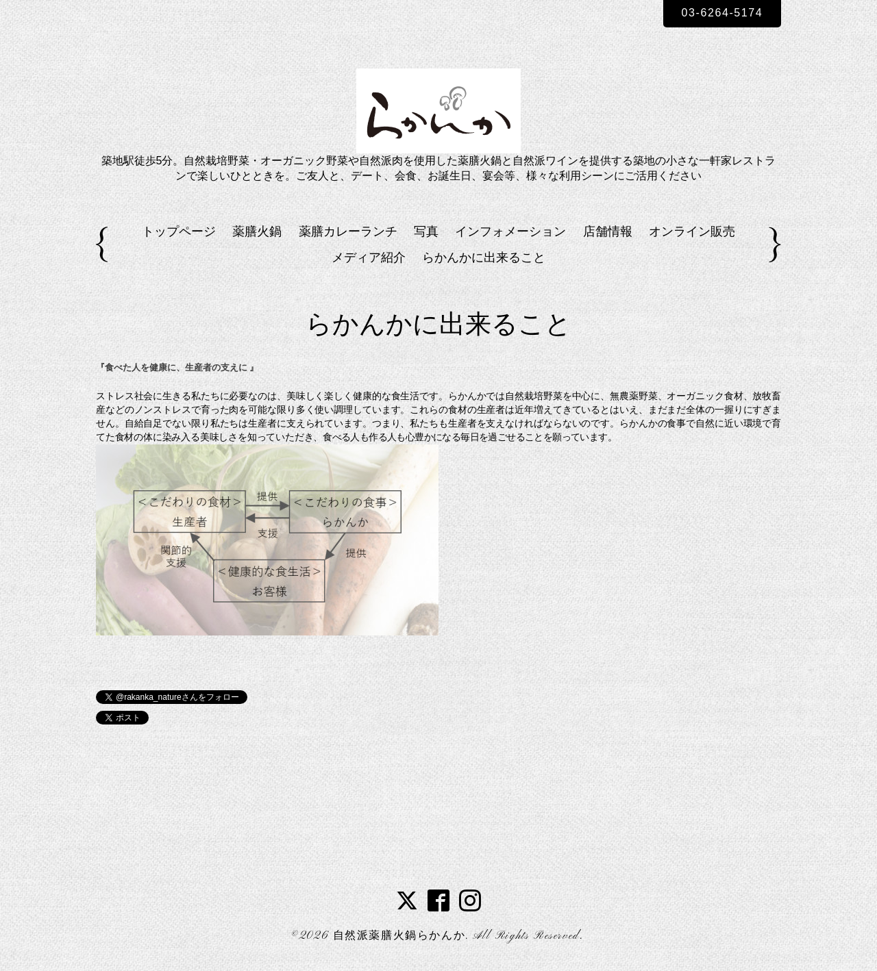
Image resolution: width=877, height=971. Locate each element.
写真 (426, 231)
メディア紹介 (369, 257)
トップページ (179, 231)
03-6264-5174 (722, 12)
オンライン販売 (692, 231)
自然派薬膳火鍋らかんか (399, 936)
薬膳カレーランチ (348, 231)
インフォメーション (510, 231)
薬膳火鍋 (257, 231)
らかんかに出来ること (483, 257)
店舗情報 (607, 231)
